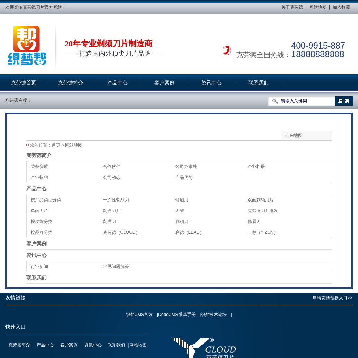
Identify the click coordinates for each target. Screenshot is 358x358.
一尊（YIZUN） (263, 232)
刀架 (179, 210)
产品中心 (117, 82)
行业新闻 (39, 266)
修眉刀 (181, 199)
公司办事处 (186, 166)
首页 (56, 145)
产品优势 (184, 177)
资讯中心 (211, 82)
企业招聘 (39, 177)
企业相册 (256, 166)
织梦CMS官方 (139, 314)
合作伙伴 (111, 166)
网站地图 (318, 7)
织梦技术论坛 (214, 314)
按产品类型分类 (46, 199)
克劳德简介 (70, 82)
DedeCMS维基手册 (176, 314)
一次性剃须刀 (116, 199)
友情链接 (15, 297)
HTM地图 (294, 135)
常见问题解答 (116, 266)
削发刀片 (111, 210)
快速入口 (15, 327)
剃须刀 (181, 221)
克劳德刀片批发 (263, 210)
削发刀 (109, 221)
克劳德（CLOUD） (121, 232)
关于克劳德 (292, 7)
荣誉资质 (39, 166)
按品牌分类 (41, 232)
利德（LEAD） (189, 232)
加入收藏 (341, 7)
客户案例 (164, 82)
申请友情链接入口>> (333, 297)
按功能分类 (41, 221)
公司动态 (111, 177)
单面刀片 (39, 210)
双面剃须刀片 (261, 199)
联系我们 (258, 82)
